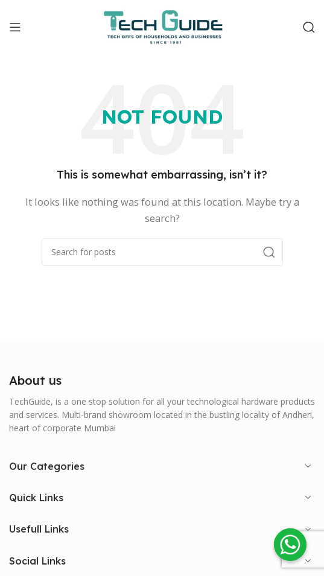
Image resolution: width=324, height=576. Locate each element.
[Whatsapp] (290, 544)
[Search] (309, 27)
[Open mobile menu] (15, 27)
